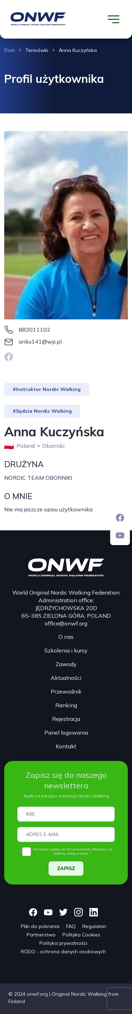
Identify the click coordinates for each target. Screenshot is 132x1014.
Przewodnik (66, 691)
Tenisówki (36, 50)
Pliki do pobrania (40, 926)
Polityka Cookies (81, 935)
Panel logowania (66, 732)
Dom (9, 50)
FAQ (71, 926)
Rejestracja (66, 718)
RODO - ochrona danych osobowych (63, 951)
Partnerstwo (41, 935)
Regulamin (94, 926)
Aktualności (66, 677)
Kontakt (66, 746)
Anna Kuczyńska (78, 50)
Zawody (66, 664)
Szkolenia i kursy (66, 650)
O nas (66, 636)
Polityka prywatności (63, 943)
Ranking (66, 705)
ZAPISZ (66, 868)
